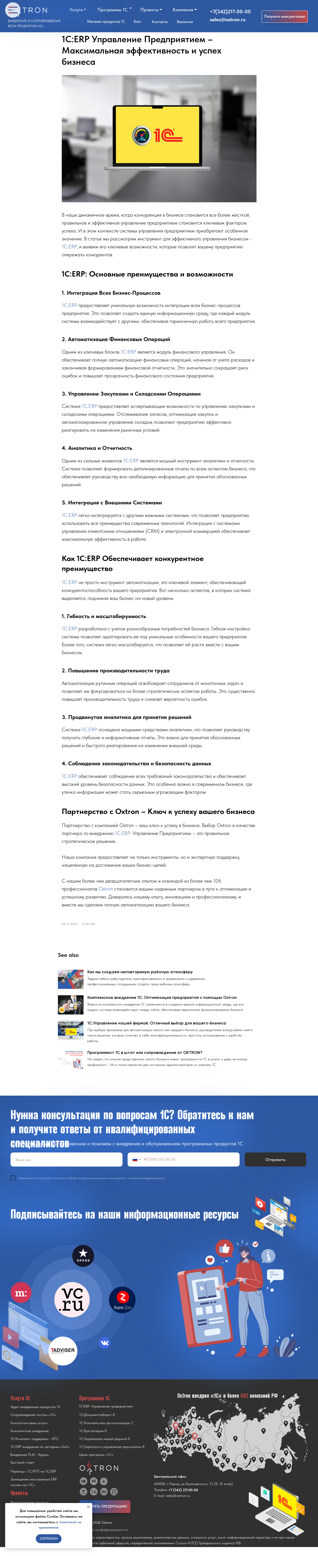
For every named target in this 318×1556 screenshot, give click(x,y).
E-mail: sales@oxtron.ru (172, 1504)
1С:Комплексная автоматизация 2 (106, 1432)
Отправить (275, 1168)
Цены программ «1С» (96, 1464)
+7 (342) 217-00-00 (183, 1499)
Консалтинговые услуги (29, 1432)
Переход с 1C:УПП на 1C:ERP (33, 1480)
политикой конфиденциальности (146, 1187)
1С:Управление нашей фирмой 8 (104, 1448)
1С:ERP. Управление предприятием (106, 1415)
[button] (285, 16)
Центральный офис (170, 1485)
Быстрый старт (22, 1471)
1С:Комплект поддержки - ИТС (35, 1448)
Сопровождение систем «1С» (33, 1424)
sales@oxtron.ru (227, 19)
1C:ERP (69, 251)
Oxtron (106, 893)
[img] (72, 1308)
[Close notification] (88, 1506)
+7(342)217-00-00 (230, 11)
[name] (66, 1168)
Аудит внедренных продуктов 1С (36, 1416)
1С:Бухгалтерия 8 (93, 1440)
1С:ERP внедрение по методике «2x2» (40, 1456)
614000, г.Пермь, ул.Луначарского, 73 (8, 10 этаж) (193, 1493)
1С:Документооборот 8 (97, 1424)
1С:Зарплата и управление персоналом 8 (112, 1456)
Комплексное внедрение (30, 1440)
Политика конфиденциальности (103, 1539)
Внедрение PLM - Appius (29, 1464)
